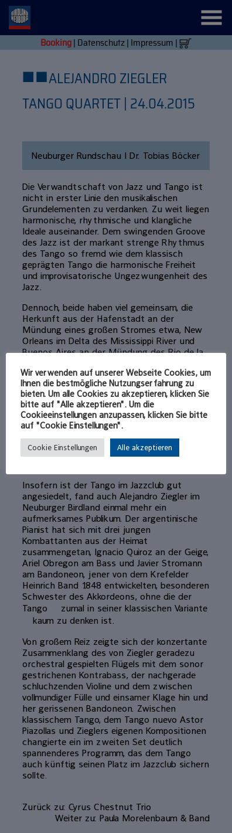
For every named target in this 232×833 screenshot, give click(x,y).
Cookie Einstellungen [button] (62, 447)
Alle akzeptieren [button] (144, 447)
